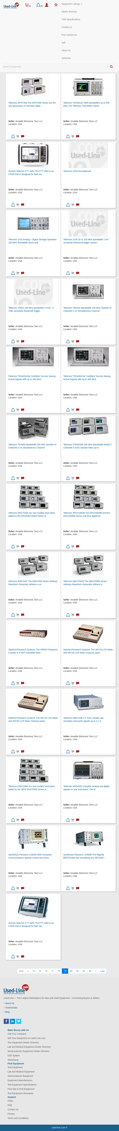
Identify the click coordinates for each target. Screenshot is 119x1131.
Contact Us (13, 1109)
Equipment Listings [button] (72, 4)
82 (84, 971)
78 (58, 971)
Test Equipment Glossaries (20, 1093)
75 (40, 971)
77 (52, 971)
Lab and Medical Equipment (21, 1071)
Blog (7, 1012)
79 (65, 971)
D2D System (14, 1055)
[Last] (102, 971)
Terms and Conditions (18, 1118)
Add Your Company (17, 1034)
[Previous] (28, 971)
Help (10, 1105)
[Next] (96, 971)
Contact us (67, 27)
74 (33, 971)
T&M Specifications (71, 19)
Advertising (13, 1060)
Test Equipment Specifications (22, 1084)
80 (71, 971)
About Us (66, 50)
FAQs (10, 1101)
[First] (21, 971)
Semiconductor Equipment (20, 1076)
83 (90, 971)
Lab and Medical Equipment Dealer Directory (29, 1047)
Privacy (11, 1114)
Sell (63, 42)
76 (46, 971)
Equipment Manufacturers (20, 1080)
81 (77, 971)
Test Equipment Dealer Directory (23, 1042)
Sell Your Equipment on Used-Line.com (26, 1038)
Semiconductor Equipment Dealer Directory (28, 1051)
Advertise (66, 58)
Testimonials (10, 1007)
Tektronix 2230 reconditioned (77, 171)
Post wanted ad (69, 35)
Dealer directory (69, 11)
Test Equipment (15, 1067)
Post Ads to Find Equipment (21, 1089)
